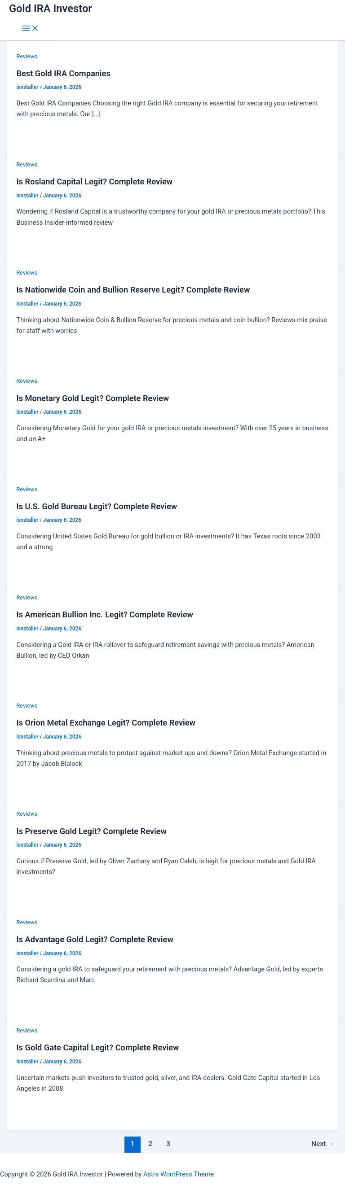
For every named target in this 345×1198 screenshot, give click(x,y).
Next (323, 1144)
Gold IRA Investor (50, 8)
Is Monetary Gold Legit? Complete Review (92, 398)
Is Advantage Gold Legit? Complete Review (94, 939)
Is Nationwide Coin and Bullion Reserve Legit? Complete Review (133, 289)
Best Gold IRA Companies (63, 73)
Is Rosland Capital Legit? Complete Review (94, 181)
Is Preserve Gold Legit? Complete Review (91, 831)
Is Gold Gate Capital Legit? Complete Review (97, 1047)
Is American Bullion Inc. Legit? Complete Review (104, 614)
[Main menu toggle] (30, 28)
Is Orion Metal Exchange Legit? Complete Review (105, 722)
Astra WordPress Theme (178, 1174)
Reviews (26, 56)
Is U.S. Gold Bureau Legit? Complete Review (96, 506)
